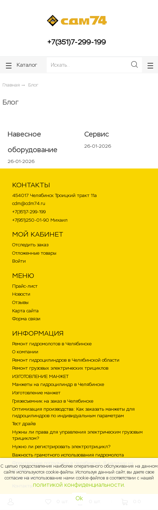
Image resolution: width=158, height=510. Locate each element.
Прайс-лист (25, 286)
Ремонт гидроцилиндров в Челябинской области (65, 360)
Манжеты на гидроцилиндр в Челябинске (58, 384)
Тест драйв (23, 424)
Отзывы (20, 302)
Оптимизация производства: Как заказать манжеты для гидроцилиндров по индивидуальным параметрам (73, 412)
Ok (79, 498)
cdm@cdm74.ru (28, 203)
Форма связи (26, 319)
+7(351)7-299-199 (76, 42)
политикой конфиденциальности (78, 484)
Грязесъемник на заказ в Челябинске (52, 401)
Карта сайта (25, 311)
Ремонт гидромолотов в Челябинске (52, 344)
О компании (25, 352)
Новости (21, 294)
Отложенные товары (34, 253)
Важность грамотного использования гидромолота (68, 455)
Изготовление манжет (36, 393)
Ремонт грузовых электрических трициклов (60, 368)
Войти (19, 261)
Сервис (96, 134)
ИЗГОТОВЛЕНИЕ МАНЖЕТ (40, 376)
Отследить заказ (30, 245)
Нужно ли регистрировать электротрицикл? (61, 447)
